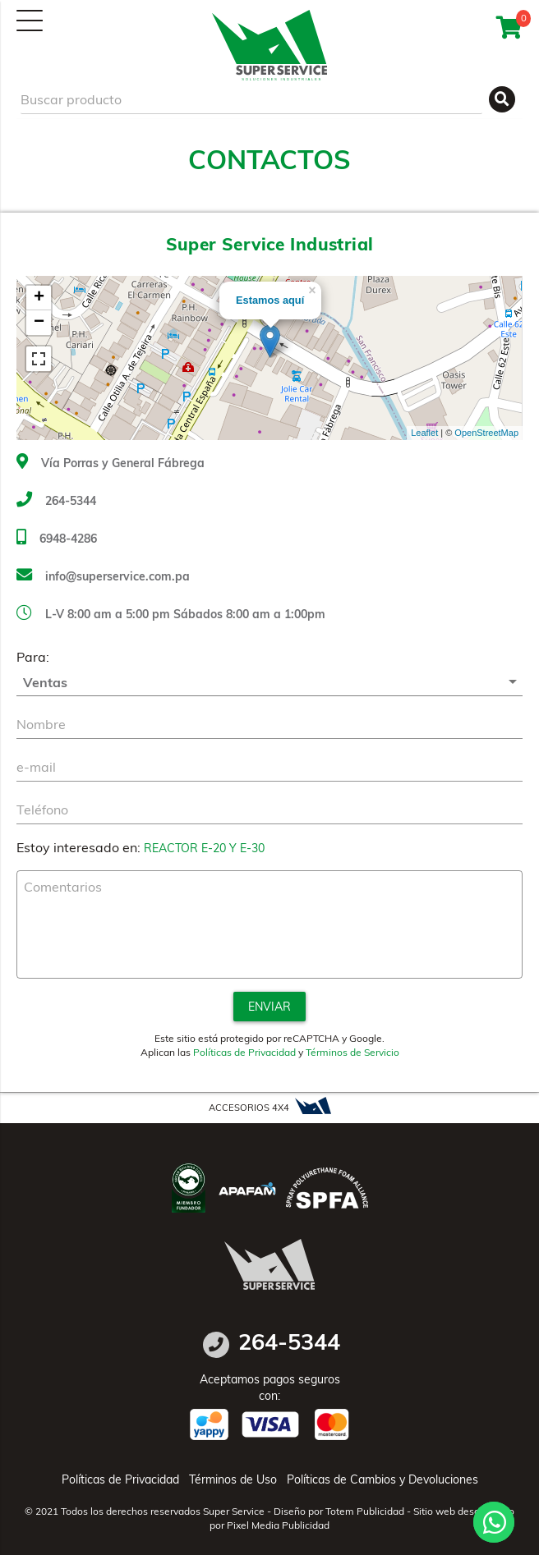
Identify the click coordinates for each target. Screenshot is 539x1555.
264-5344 (56, 500)
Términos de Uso (233, 1479)
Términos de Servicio (352, 1052)
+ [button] (39, 298)
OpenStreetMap (486, 433)
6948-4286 (56, 538)
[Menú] (29, 20)
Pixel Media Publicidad (278, 1525)
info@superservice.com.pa (103, 576)
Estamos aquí (270, 300)
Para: (32, 657)
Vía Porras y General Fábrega (110, 463)
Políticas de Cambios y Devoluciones (382, 1479)
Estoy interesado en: (78, 847)
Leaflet (424, 433)
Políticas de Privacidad (244, 1052)
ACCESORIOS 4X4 (270, 1105)
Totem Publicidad (364, 1511)
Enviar (269, 1006)
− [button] (39, 322)
